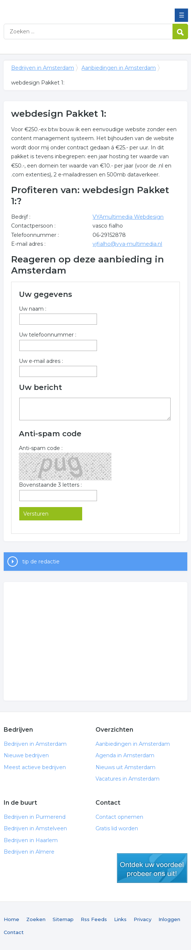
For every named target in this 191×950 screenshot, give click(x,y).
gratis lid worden (152, 868)
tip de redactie (41, 561)
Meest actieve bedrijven (35, 767)
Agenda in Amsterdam (125, 755)
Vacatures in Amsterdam (128, 778)
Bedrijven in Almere (29, 851)
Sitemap (63, 919)
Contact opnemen (119, 817)
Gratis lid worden (117, 828)
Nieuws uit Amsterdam (125, 767)
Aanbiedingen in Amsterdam (118, 67)
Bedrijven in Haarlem (31, 840)
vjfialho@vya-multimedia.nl (127, 244)
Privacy (142, 919)
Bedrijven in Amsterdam (57, 8)
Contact (14, 932)
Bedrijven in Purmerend (35, 817)
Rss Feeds (94, 919)
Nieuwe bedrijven (26, 755)
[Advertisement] (95, 641)
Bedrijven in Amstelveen (35, 828)
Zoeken (36, 919)
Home (11, 919)
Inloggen (169, 919)
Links (120, 919)
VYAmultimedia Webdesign (128, 216)
